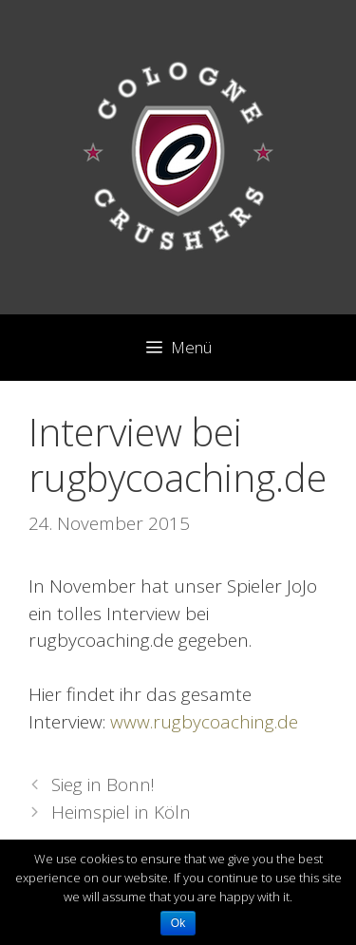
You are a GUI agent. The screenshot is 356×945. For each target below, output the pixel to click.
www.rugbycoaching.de (204, 721)
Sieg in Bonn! (103, 784)
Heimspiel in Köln (121, 812)
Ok (178, 923)
